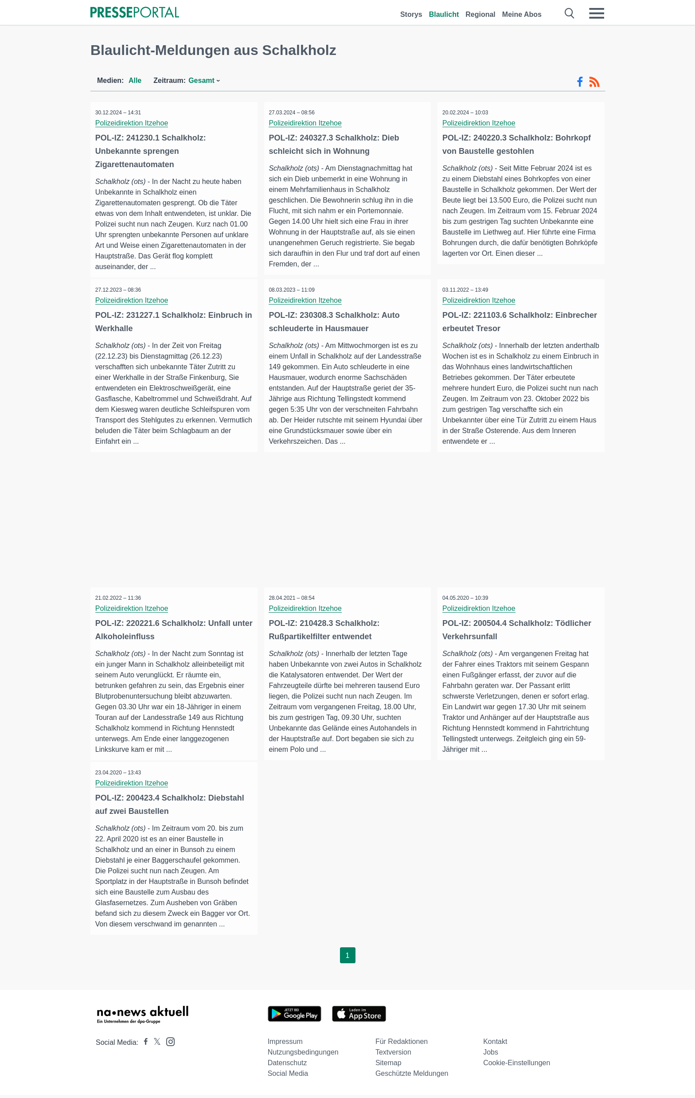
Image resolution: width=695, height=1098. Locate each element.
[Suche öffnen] (569, 13)
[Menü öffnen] (597, 13)
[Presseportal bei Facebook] (143, 1045)
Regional (480, 14)
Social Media (288, 1076)
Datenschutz (287, 1066)
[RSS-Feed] (594, 82)
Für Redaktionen (401, 1044)
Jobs (490, 1055)
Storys (411, 14)
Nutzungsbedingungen (303, 1055)
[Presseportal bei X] (154, 1045)
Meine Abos (522, 14)
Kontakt (495, 1044)
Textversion (393, 1055)
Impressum (285, 1044)
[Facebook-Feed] (580, 82)
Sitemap (388, 1066)
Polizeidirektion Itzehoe (133, 123)
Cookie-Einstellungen (516, 1066)
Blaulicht (444, 14)
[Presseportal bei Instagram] (168, 1044)
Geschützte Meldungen (412, 1076)
